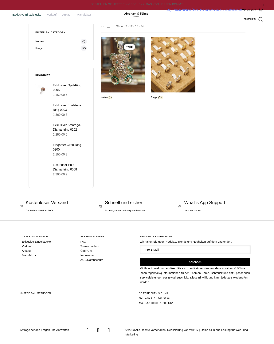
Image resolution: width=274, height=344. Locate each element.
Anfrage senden (30, 329)
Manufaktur (84, 14)
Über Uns (198, 10)
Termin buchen (181, 10)
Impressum (212, 10)
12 (131, 26)
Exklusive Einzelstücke (26, 14)
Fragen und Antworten (55, 329)
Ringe (39, 48)
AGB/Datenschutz (231, 10)
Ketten (39, 41)
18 (136, 26)
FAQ (168, 10)
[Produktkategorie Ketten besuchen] (123, 68)
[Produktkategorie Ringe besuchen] (173, 68)
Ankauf (66, 14)
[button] (253, 19)
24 (142, 26)
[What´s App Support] (216, 206)
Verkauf (52, 14)
